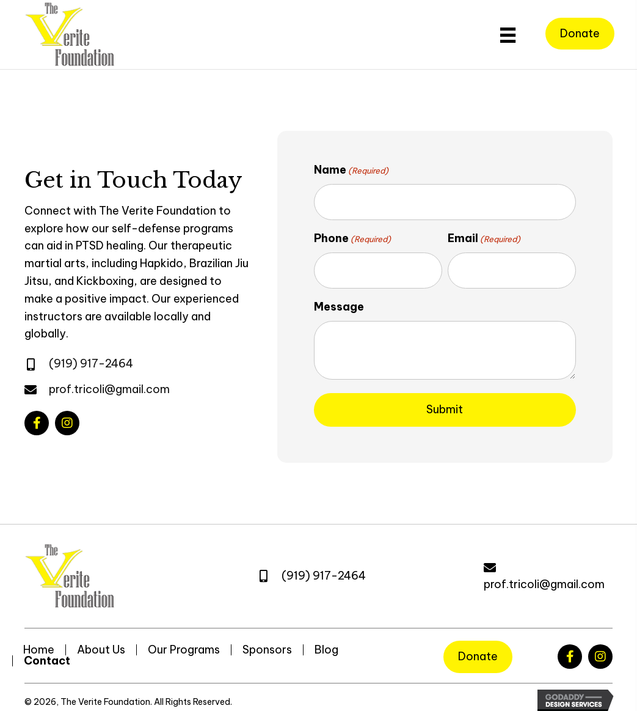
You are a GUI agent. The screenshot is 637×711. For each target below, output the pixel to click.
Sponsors (267, 640)
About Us (101, 640)
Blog (326, 640)
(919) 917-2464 (91, 359)
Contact (47, 651)
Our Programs (184, 640)
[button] (36, 418)
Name (351, 170)
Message (339, 297)
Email (484, 234)
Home (38, 640)
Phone (352, 234)
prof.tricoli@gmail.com (109, 384)
